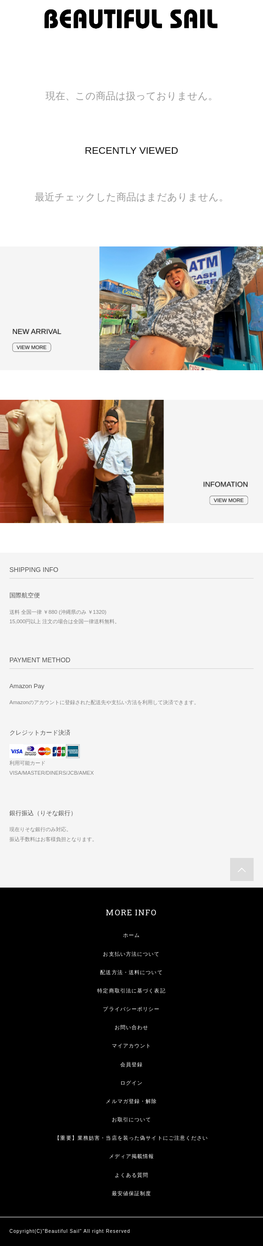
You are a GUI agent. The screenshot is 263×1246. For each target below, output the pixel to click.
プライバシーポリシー (131, 1009)
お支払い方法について (131, 954)
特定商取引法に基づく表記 (131, 990)
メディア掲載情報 (132, 1156)
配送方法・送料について (131, 972)
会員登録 (131, 1064)
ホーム (131, 935)
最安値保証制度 (132, 1193)
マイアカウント (132, 1045)
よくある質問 (132, 1175)
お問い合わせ (132, 1027)
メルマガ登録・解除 (131, 1101)
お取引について (132, 1119)
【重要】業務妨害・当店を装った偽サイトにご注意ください (131, 1138)
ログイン (131, 1083)
